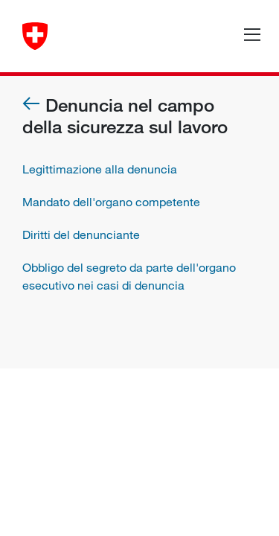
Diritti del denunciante (81, 234)
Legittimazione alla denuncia (99, 169)
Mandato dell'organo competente (111, 201)
